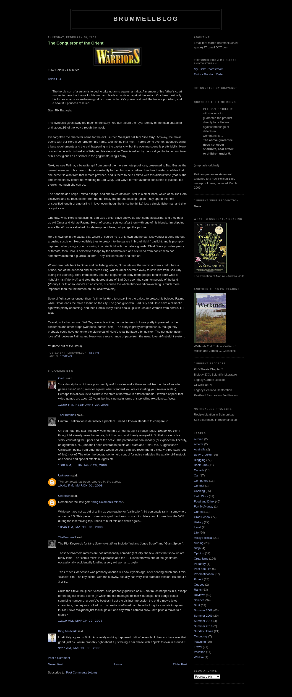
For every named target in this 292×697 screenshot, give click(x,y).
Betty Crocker (203, 454)
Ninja (197, 548)
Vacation (199, 652)
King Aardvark (67, 631)
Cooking (199, 491)
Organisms (201, 558)
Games (198, 511)
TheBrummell (67, 415)
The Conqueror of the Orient (76, 43)
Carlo (61, 378)
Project (198, 579)
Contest (199, 485)
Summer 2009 (203, 615)
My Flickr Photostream (208, 69)
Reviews (66, 356)
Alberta (198, 444)
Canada (199, 470)
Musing (198, 543)
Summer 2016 (203, 626)
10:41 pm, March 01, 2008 (80, 485)
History (198, 522)
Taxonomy (200, 636)
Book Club (201, 465)
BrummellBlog (146, 18)
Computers (201, 480)
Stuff (197, 605)
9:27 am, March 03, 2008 (79, 648)
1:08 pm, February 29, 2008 (82, 465)
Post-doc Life (202, 569)
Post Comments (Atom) (81, 672)
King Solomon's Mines (107, 502)
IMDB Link (55, 79)
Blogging (200, 460)
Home (118, 664)
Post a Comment (59, 658)
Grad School (202, 517)
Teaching (200, 641)
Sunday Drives (203, 631)
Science (199, 600)
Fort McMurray (203, 506)
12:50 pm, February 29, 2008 (83, 404)
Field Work (201, 496)
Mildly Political (203, 537)
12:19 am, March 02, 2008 (80, 620)
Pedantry (200, 563)
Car (196, 475)
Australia (200, 449)
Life (196, 532)
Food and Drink (204, 501)
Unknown (64, 475)
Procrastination (204, 574)
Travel (198, 647)
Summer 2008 (203, 610)
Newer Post (55, 664)
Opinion (199, 553)
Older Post (180, 664)
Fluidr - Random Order (209, 74)
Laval (197, 527)
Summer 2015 (203, 621)
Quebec (199, 584)
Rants (198, 589)
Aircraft (198, 439)
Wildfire (199, 657)
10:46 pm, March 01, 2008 (80, 527)
